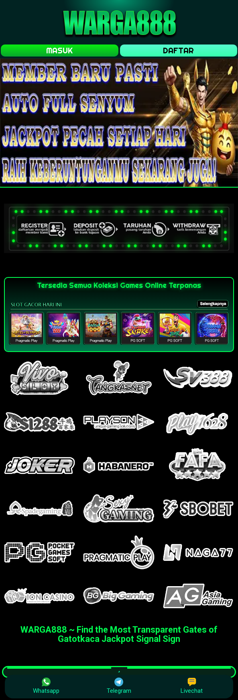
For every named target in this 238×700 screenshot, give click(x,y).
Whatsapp (46, 686)
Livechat (192, 686)
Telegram (119, 686)
